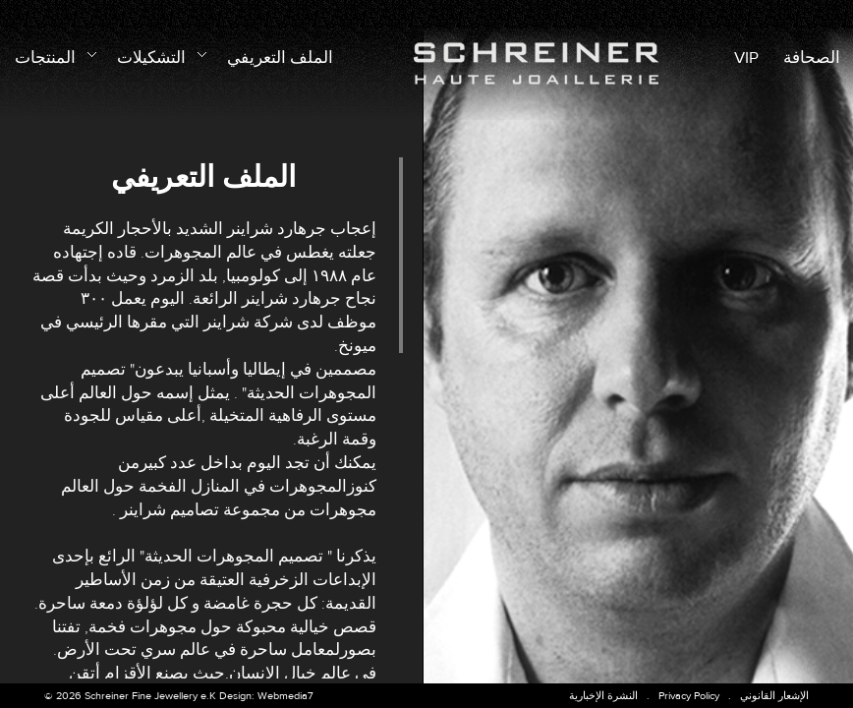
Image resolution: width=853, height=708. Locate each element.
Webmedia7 (285, 695)
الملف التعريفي (280, 58)
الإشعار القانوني (774, 695)
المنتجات (53, 55)
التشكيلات (159, 55)
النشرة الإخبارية (603, 695)
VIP (746, 58)
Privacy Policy (688, 695)
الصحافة (811, 58)
